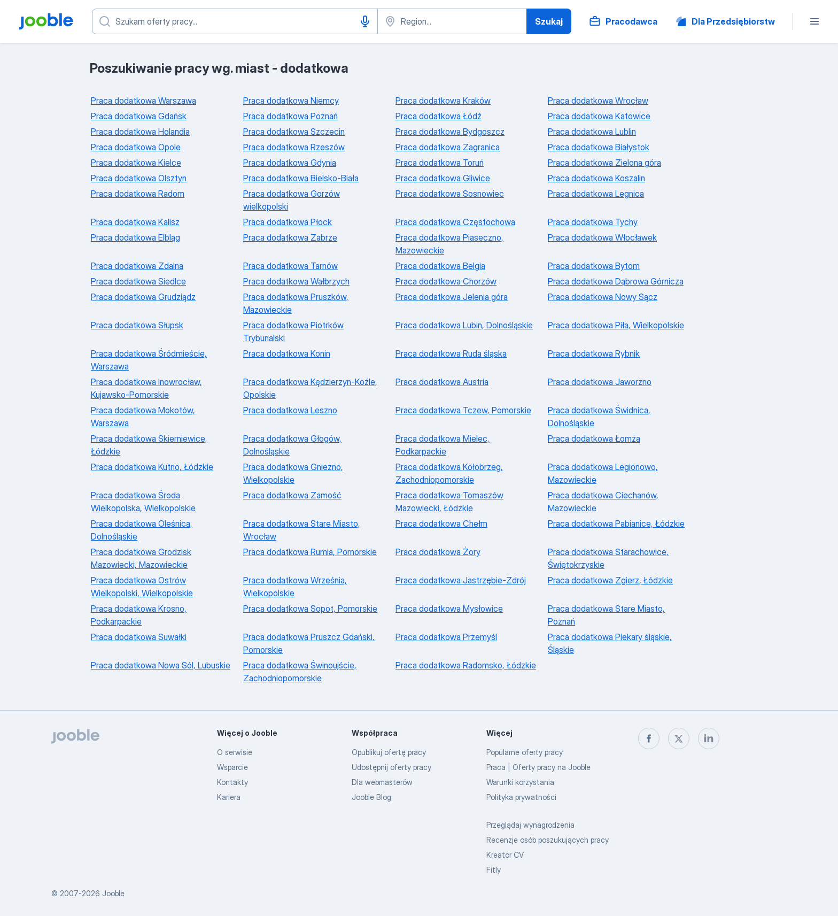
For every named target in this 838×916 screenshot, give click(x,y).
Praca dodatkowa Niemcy (291, 100)
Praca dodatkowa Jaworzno (599, 381)
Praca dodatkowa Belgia (440, 265)
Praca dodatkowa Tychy (593, 222)
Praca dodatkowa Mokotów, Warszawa (143, 416)
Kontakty (232, 782)
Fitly (493, 869)
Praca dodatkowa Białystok (598, 147)
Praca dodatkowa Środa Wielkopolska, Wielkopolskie (143, 501)
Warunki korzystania (520, 782)
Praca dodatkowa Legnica (596, 193)
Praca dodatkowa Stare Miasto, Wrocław (301, 530)
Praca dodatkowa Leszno (290, 410)
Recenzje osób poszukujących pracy (547, 839)
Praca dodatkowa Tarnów (290, 265)
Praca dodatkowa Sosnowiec (449, 193)
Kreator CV (505, 854)
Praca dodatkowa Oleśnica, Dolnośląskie (141, 530)
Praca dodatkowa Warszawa (143, 100)
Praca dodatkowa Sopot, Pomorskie (310, 608)
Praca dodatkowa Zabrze (290, 237)
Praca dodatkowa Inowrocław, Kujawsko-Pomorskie (146, 388)
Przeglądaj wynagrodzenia (530, 824)
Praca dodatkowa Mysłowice (449, 608)
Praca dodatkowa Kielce (136, 162)
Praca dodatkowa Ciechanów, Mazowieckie (603, 501)
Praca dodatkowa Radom (137, 193)
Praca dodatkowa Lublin (592, 131)
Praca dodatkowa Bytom (594, 265)
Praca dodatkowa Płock (287, 222)
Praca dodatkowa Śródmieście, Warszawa (149, 360)
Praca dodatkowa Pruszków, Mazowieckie (295, 303)
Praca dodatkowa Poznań (290, 116)
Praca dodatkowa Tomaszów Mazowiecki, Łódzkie (449, 501)
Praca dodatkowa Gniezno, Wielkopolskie (293, 473)
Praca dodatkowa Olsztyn (139, 178)
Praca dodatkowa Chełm (441, 523)
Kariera (228, 797)
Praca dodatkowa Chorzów (445, 281)
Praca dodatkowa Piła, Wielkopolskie (616, 325)
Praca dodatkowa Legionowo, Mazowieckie (603, 473)
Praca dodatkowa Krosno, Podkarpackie (139, 615)
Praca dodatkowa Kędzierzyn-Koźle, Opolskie (310, 388)
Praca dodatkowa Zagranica (447, 147)
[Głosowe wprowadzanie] (365, 21)
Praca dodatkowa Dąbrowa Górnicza (616, 281)
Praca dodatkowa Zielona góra (604, 162)
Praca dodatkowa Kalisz (135, 222)
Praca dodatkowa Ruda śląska (451, 353)
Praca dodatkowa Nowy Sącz (602, 296)
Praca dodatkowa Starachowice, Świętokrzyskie (608, 558)
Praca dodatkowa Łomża (594, 438)
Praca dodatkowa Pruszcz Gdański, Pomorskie (309, 643)
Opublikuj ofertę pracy (389, 752)
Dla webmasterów (382, 782)
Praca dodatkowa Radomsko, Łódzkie (465, 665)
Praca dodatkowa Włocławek (602, 237)
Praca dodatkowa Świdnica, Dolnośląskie (599, 416)
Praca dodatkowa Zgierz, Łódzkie (610, 580)
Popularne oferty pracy (524, 752)
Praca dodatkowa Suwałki (139, 637)
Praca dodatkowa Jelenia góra (451, 296)
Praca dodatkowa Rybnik (594, 353)
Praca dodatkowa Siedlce (138, 281)
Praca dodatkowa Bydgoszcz (450, 131)
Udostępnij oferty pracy (391, 767)
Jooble (113, 893)
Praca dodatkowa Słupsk (137, 325)
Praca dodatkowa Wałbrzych (296, 281)
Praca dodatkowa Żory (437, 551)
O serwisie (234, 752)
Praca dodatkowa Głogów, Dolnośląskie (292, 445)
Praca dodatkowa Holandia (140, 131)
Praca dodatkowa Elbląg (135, 237)
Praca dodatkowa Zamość (292, 495)
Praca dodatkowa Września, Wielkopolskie (295, 586)
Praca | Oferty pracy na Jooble (538, 767)
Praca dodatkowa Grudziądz (143, 296)
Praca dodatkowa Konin (286, 353)
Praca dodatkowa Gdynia (289, 162)
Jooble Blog (371, 797)
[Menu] (814, 21)
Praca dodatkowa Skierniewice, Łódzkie (149, 445)
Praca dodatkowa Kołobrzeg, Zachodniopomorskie (449, 473)
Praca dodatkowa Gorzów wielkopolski (291, 200)
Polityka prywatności (521, 797)
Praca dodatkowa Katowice (599, 116)
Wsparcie (232, 767)
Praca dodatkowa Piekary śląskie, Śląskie (610, 643)
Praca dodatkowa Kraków (443, 100)
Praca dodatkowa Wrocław (598, 100)
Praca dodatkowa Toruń (439, 162)
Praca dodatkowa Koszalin (596, 178)
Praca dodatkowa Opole (136, 147)
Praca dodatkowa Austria (441, 381)
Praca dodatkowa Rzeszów (294, 147)
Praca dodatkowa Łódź (438, 116)
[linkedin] (708, 738)
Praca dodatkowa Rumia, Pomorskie (310, 551)
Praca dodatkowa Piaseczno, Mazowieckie (449, 244)
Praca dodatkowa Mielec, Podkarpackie (442, 445)
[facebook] (648, 738)
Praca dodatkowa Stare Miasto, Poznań (606, 615)
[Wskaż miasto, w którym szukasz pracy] (452, 21)
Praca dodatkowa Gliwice (442, 178)
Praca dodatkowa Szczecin (294, 131)
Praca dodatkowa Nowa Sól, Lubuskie (160, 665)
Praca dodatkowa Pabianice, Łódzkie (616, 523)
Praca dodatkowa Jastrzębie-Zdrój (460, 580)
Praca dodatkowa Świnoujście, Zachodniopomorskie (299, 671)
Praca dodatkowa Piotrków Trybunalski (293, 331)
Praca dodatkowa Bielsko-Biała (301, 178)
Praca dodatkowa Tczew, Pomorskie (463, 410)
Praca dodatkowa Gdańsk (139, 116)
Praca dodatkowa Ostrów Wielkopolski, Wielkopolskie (142, 586)
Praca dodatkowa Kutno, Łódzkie (152, 466)
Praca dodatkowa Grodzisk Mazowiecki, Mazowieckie (141, 558)
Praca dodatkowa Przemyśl (446, 637)
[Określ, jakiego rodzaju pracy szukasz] (235, 21)
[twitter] (678, 738)
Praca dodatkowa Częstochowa (455, 222)
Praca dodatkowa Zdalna (137, 265)
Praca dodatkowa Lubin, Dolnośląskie (464, 325)
